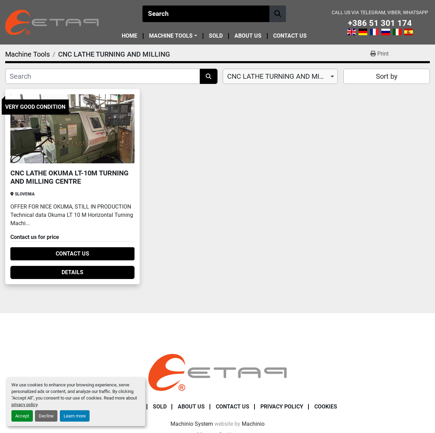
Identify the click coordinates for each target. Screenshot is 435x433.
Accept (22, 415)
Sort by (386, 76)
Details (72, 272)
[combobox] (280, 76)
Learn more (75, 415)
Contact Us (290, 36)
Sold (216, 36)
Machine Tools (171, 36)
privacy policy (24, 404)
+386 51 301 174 (380, 23)
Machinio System (191, 424)
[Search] (205, 14)
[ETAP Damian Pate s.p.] (217, 372)
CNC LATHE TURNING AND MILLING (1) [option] (280, 76)
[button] (173, 36)
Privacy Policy (281, 406)
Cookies (325, 406)
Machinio (253, 424)
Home (129, 36)
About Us (247, 36)
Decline (46, 415)
